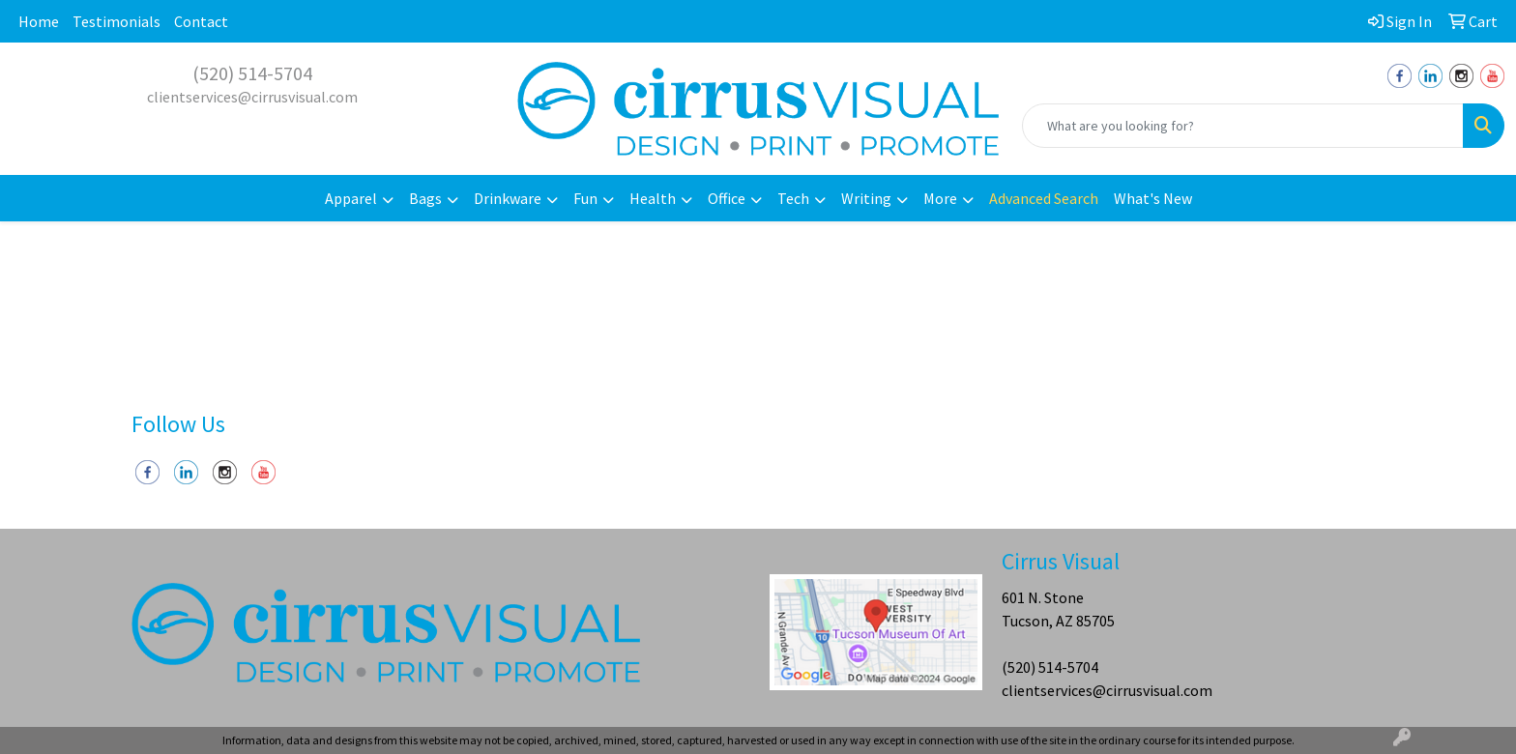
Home (38, 21)
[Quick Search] (1243, 125)
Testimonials (116, 21)
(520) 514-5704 (252, 73)
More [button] (940, 198)
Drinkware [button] (507, 198)
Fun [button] (585, 198)
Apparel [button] (351, 198)
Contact (201, 21)
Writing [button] (866, 198)
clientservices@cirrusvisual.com (252, 96)
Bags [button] (425, 198)
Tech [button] (793, 198)
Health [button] (652, 198)
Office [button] (726, 198)
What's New (1153, 198)
